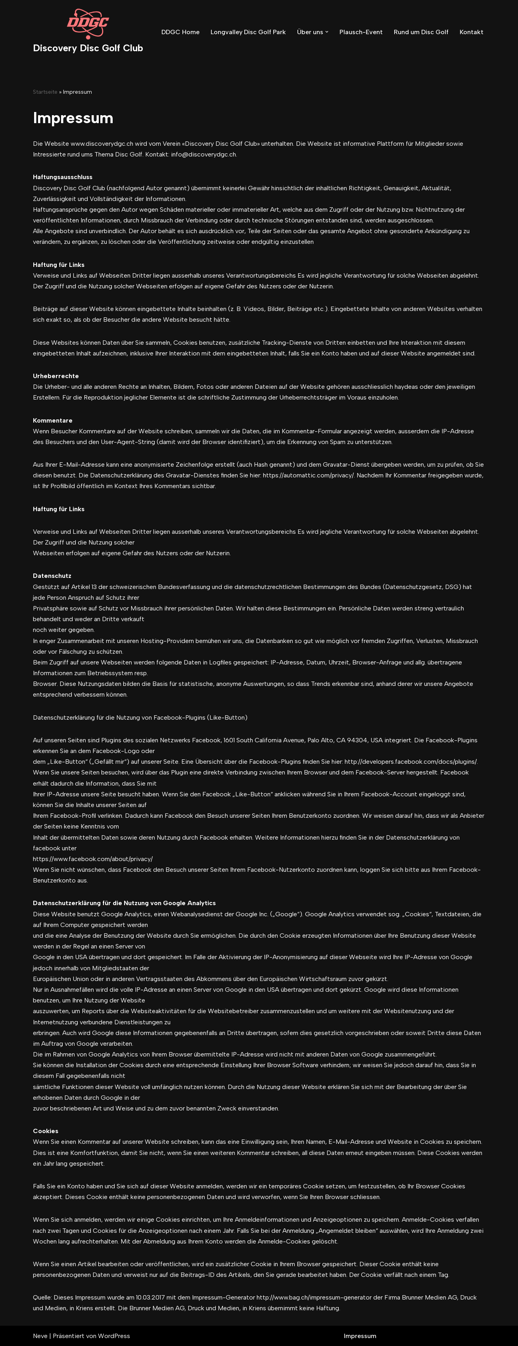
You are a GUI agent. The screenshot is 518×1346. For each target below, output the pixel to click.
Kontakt (471, 32)
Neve (40, 1336)
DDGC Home (180, 32)
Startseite (45, 92)
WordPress (114, 1336)
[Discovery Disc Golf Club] (88, 31)
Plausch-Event (361, 32)
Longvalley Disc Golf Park (248, 32)
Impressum (360, 1336)
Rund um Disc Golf (421, 32)
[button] (326, 31)
